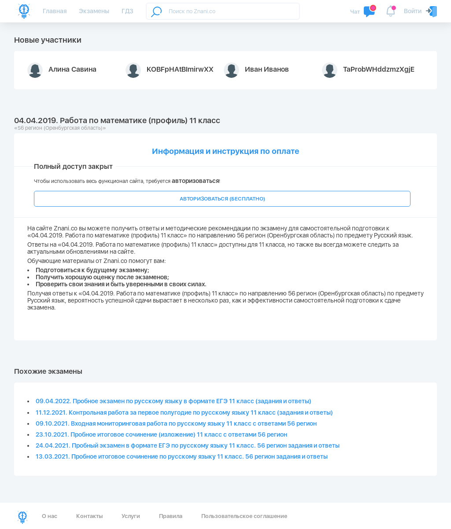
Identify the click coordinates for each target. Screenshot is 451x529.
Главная (55, 11)
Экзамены (94, 11)
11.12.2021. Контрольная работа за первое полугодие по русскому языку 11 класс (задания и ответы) (184, 412)
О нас (49, 516)
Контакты (89, 516)
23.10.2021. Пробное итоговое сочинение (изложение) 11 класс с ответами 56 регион (161, 434)
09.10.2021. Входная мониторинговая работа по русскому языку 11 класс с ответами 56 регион (176, 423)
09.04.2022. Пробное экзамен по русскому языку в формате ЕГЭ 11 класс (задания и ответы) (173, 401)
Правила (170, 516)
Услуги (131, 516)
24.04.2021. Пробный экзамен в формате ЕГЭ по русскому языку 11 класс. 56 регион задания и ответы (188, 445)
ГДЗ (127, 11)
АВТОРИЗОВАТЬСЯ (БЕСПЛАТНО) (222, 199)
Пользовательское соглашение (244, 516)
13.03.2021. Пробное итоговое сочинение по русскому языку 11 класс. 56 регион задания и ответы (182, 456)
